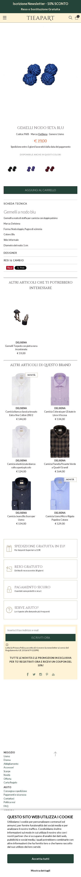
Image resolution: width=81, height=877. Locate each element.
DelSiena (42, 134)
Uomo (7, 756)
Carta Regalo (10, 782)
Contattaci (9, 798)
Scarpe (7, 771)
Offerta (7, 778)
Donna (7, 760)
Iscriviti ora (40, 637)
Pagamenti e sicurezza (15, 794)
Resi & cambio (14, 260)
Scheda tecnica (15, 203)
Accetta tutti (40, 858)
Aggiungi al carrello (40, 190)
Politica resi (9, 802)
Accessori (9, 767)
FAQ (6, 806)
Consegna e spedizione (15, 791)
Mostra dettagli (40, 870)
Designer (10, 252)
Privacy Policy (19, 647)
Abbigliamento (11, 763)
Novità (7, 775)
